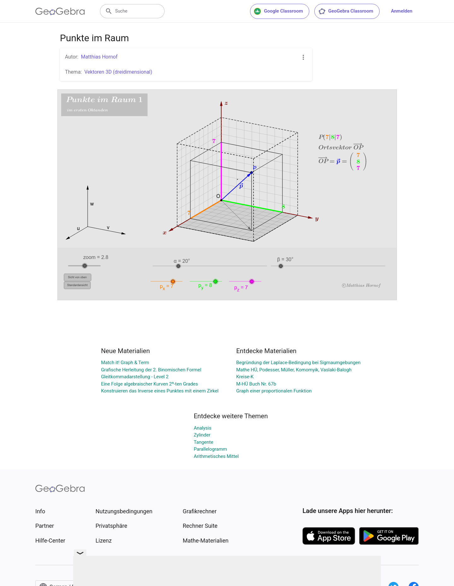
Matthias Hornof (99, 57)
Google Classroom (278, 11)
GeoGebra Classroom (345, 11)
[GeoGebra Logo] (60, 11)
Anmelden (401, 11)
